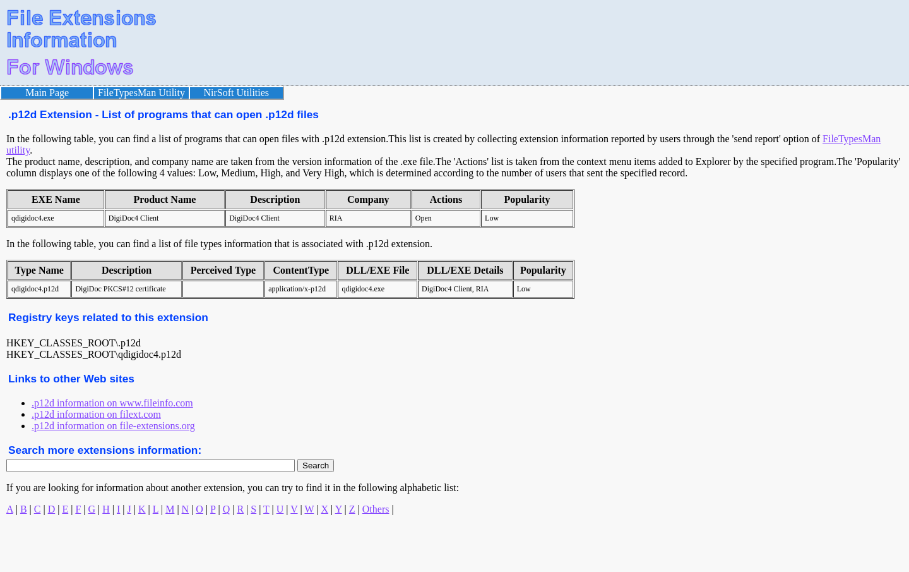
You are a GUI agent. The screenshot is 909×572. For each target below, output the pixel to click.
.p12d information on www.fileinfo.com (112, 403)
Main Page (47, 92)
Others (375, 509)
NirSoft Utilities (237, 92)
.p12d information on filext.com (96, 414)
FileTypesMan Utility (141, 92)
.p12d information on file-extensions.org (113, 425)
